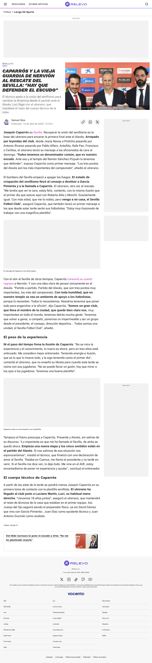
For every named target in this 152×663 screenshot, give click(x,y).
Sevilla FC (14, 525)
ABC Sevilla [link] (7, 606)
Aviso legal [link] (59, 657)
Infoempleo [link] (56, 647)
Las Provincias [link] (57, 606)
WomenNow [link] (106, 601)
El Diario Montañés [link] (58, 612)
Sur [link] (54, 601)
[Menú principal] (5, 4)
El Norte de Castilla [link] (9, 630)
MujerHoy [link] (105, 624)
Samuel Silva (18, 120)
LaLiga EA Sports (24, 12)
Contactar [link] (49, 657)
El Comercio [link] (7, 641)
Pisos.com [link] (105, 618)
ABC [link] (5, 601)
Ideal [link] (5, 647)
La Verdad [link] (56, 624)
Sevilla (37, 132)
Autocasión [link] (105, 606)
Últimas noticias (38, 4)
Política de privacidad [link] (73, 657)
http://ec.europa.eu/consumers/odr (86, 587)
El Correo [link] (6, 618)
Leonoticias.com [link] (58, 630)
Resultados (18, 4)
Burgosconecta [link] (57, 635)
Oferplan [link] (104, 612)
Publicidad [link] (86, 657)
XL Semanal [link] (106, 630)
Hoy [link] (5, 612)
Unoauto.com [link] (57, 641)
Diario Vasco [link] (7, 635)
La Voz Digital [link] (57, 618)
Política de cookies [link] (99, 657)
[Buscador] (147, 4)
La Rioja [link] (6, 624)
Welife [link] (104, 635)
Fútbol (7, 12)
